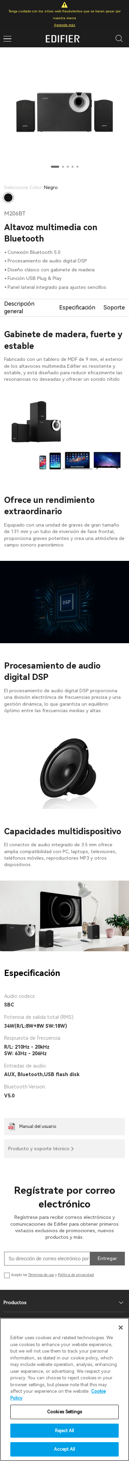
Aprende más (64, 25)
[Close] (120, 1327)
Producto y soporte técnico (38, 1148)
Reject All (64, 1430)
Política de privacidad (76, 1275)
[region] (64, 1389)
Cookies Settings (64, 1411)
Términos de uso (41, 1275)
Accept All (64, 1449)
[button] (55, 167)
